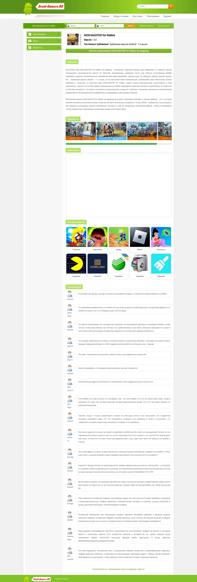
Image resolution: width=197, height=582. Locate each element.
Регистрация (163, 25)
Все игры (137, 16)
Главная (104, 16)
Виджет (167, 16)
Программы (153, 16)
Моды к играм (121, 16)
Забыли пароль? (146, 25)
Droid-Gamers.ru (100, 569)
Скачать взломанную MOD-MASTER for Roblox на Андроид (119, 50)
